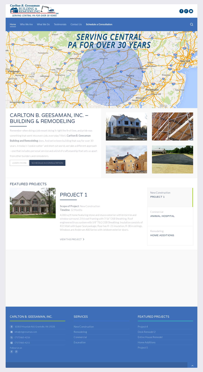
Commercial (80, 337)
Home (13, 24)
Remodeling (80, 331)
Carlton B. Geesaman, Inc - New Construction (100, 104)
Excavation (80, 342)
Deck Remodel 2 (146, 331)
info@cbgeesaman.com (26, 331)
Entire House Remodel (150, 337)
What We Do (43, 24)
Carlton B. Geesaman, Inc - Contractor (96, 104)
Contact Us (76, 24)
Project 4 (143, 326)
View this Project (71, 239)
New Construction (84, 326)
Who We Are (26, 24)
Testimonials (60, 24)
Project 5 (143, 347)
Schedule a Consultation (99, 24)
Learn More (19, 162)
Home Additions (146, 342)
